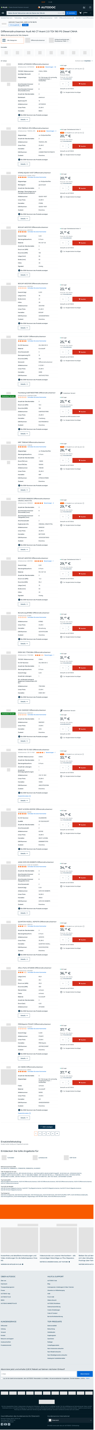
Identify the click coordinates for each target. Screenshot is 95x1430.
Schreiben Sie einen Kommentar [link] (37, 177)
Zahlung (3, 1329)
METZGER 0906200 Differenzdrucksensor (34, 499)
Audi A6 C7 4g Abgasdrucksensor (32, 1188)
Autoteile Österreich (6, 18)
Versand (3, 1332)
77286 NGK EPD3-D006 (62, 1175)
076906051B (21, 1168)
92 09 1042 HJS (65, 1173)
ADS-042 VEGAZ (53, 1176)
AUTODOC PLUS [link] (6, 1297)
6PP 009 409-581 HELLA (46, 1175)
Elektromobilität (52, 1325)
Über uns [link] (3, 1280)
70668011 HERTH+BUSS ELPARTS (11, 1175)
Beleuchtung (51, 1329)
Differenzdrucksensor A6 (66, 18)
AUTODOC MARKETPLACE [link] (9, 1303)
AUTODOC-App (5, 1293)
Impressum (4, 1284)
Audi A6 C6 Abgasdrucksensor (51, 1188)
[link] (15, 7)
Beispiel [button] (60, 13)
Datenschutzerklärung (54, 1306)
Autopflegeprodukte (53, 1345)
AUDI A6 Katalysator (36, 1195)
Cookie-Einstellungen (54, 1310)
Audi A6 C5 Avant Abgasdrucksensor (70, 1188)
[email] (38, 1374)
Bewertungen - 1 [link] (48, 561)
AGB (49, 1293)
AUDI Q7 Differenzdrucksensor (10, 1183)
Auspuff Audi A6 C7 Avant (30, 18)
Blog (49, 1284)
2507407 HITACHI (20, 1176)
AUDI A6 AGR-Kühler (41, 1196)
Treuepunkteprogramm (7, 1287)
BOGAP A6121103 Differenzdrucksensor (33, 227)
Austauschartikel (6, 1342)
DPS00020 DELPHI (76, 1173)
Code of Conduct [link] (52, 1313)
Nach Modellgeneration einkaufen (57, 1355)
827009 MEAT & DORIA (65, 1176)
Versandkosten (67, 79)
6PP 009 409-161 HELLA (26, 1173)
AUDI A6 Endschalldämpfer (22, 1195)
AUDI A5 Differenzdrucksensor (9, 1181)
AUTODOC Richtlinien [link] (54, 1303)
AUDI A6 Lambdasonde (7, 1195)
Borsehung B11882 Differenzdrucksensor (33, 613)
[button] (85, 7)
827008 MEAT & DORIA (8, 1176)
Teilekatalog (17, 18)
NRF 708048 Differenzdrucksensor (31, 442)
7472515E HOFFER (74, 1175)
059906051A (29, 1168)
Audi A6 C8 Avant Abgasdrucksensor (11, 1190)
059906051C (13, 1168)
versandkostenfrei (65, 406)
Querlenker (51, 1338)
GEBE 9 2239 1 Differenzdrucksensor (32, 336)
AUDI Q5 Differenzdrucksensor (65, 1181)
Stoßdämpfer (51, 1332)
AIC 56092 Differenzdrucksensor (30, 1067)
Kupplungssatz (52, 1335)
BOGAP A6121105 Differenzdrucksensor (33, 558)
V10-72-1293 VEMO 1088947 (30, 1175)
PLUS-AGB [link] (51, 1297)
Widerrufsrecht (52, 1300)
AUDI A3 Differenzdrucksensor (46, 1181)
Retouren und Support (7, 1338)
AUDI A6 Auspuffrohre (7, 1196)
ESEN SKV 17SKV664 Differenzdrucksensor (34, 652)
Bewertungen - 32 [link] (50, 67)
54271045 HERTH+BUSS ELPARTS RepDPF (46, 1173)
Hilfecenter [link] (4, 1325)
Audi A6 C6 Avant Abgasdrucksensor (11, 1188)
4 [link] (48, 1133)
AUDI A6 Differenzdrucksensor (57, 1196)
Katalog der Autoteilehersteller (56, 1358)
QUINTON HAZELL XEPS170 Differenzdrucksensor (37, 922)
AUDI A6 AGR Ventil (48, 1195)
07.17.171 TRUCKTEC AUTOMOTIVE (36, 1176)
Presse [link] (3, 1290)
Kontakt (3, 1335)
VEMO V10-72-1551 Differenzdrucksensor (33, 750)
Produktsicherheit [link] (6, 1345)
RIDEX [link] (2, 1300)
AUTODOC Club (52, 1280)
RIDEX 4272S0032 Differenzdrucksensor (33, 64)
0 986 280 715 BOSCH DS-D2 (9, 1173)
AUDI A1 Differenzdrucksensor (83, 1181)
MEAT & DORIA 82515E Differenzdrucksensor (35, 809)
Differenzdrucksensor (46, 18)
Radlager (50, 1342)
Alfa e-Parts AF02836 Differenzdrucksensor (34, 968)
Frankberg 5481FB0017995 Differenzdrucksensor (36, 393)
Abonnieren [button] (84, 1374)
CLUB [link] (50, 2)
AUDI (55, 18)
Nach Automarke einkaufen (56, 1348)
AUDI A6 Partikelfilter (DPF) (63, 1195)
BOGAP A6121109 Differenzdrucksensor (33, 283)
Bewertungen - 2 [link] (51, 131)
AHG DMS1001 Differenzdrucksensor (32, 710)
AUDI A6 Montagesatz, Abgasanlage (24, 1196)
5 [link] (52, 1133)
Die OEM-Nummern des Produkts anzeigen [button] (34, 115)
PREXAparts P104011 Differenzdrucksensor (34, 1024)
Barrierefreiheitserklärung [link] (55, 1316)
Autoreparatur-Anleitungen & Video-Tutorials (61, 1287)
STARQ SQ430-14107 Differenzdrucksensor (34, 173)
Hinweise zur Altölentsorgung (56, 1290)
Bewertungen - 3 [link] (49, 503)
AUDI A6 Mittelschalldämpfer (79, 1195)
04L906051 (37, 1168)
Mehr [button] (88, 1378)
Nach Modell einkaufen (54, 1352)
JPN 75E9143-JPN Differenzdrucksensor (33, 128)
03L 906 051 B (5, 1168)
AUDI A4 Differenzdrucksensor (28, 1181)
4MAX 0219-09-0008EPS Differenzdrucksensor (36, 862)
